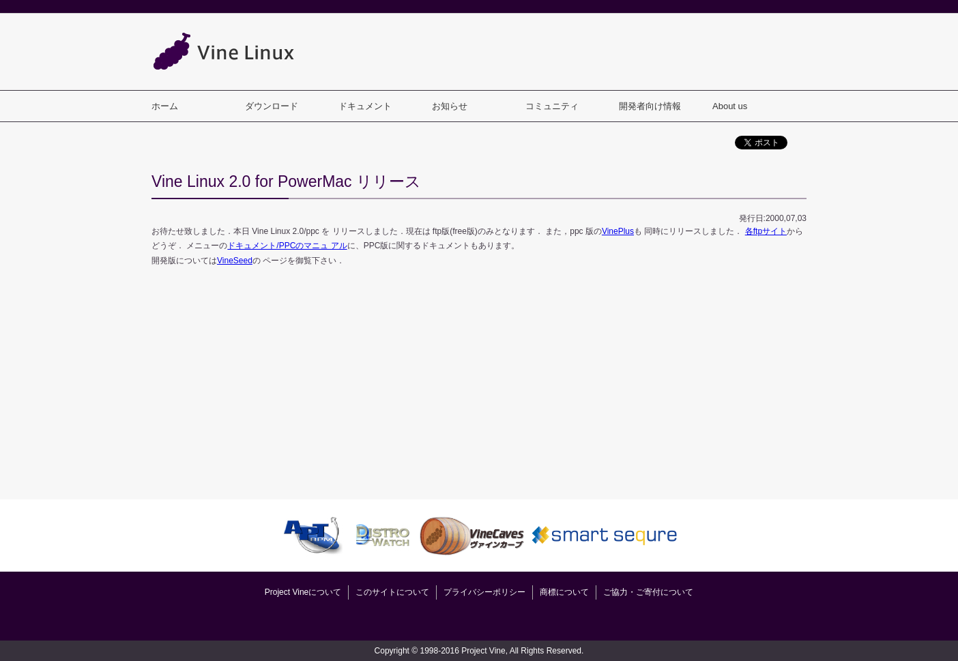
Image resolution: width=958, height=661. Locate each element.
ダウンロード (271, 106)
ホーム (164, 106)
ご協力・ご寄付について (648, 592)
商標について (564, 592)
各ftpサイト (766, 231)
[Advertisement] (558, 51)
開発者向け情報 (650, 106)
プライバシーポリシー (484, 592)
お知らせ (449, 106)
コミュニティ (552, 106)
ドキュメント (365, 106)
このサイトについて (392, 592)
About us (729, 106)
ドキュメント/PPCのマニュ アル (287, 245)
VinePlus (618, 231)
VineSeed (234, 260)
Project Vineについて (303, 592)
